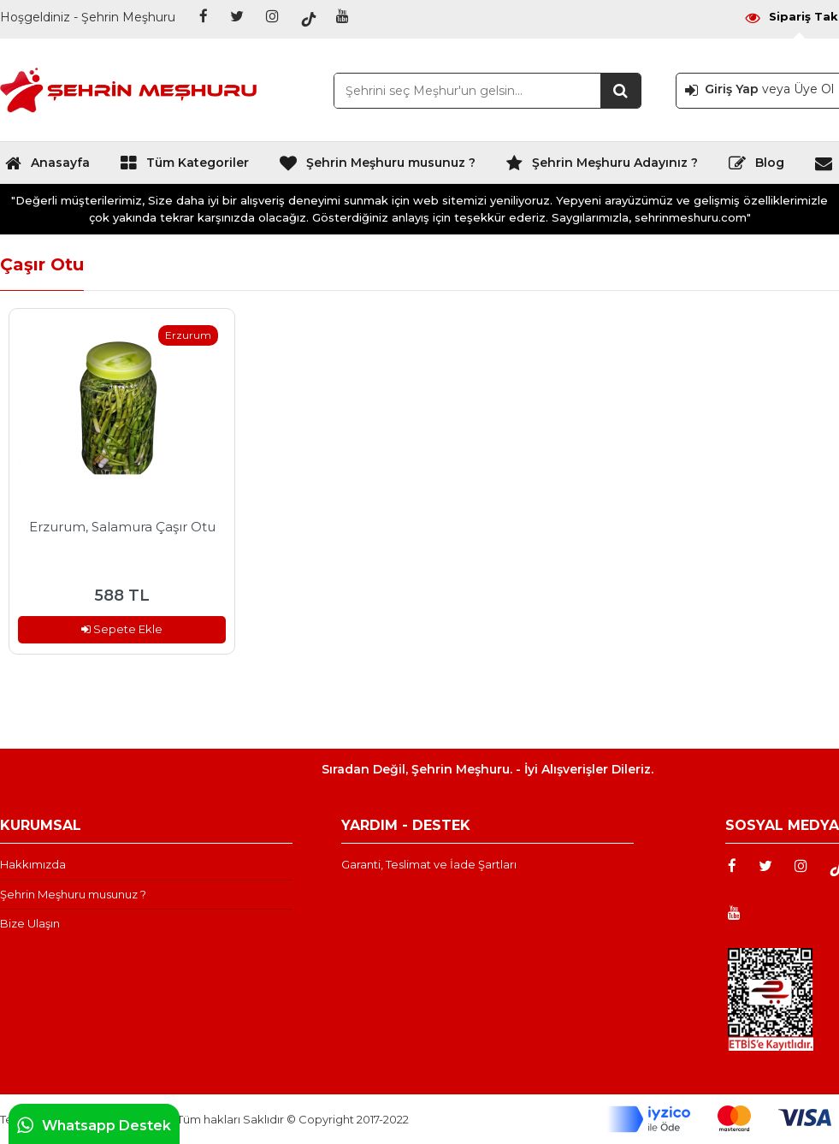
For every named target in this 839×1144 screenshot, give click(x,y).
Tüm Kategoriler (184, 167)
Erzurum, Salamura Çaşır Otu (122, 527)
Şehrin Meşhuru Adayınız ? (601, 167)
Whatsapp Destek (94, 1125)
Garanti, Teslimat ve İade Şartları (429, 864)
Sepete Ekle (121, 629)
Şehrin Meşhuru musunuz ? (377, 167)
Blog (756, 167)
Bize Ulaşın (30, 923)
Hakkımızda (33, 864)
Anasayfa (47, 167)
